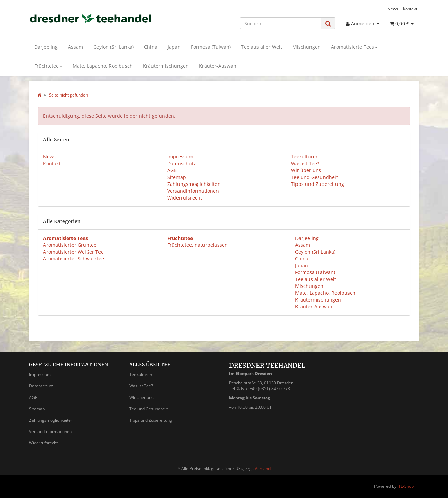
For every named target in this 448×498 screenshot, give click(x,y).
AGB (172, 170)
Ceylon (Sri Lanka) (113, 46)
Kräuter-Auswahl (218, 66)
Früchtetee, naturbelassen (197, 245)
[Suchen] (280, 23)
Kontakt (410, 8)
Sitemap (176, 177)
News (392, 8)
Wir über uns (306, 170)
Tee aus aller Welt (261, 46)
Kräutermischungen (166, 66)
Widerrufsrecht (184, 197)
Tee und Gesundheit (314, 177)
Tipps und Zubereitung (317, 184)
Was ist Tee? (305, 163)
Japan (174, 46)
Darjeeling (46, 46)
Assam (75, 46)
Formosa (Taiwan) (211, 46)
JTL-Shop (405, 486)
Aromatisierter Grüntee (69, 245)
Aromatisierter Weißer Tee (73, 251)
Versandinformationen (193, 191)
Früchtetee (48, 66)
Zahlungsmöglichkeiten (194, 184)
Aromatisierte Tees (354, 46)
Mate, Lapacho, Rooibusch (103, 66)
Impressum (180, 156)
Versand (263, 468)
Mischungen (306, 46)
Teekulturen (305, 156)
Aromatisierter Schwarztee (73, 258)
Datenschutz (181, 163)
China (150, 46)
